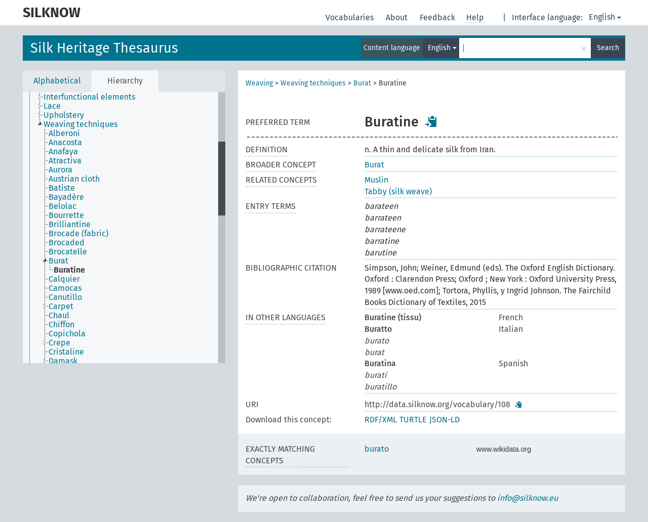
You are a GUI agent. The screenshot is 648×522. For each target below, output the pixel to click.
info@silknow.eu (527, 498)
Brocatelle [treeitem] (68, 251)
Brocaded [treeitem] (67, 242)
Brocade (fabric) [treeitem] (78, 233)
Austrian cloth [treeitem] (74, 179)
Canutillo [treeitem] (65, 297)
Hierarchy (125, 80)
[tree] (124, 227)
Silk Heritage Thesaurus (104, 48)
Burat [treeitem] (58, 261)
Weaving (259, 83)
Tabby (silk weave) (398, 191)
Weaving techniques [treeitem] (80, 124)
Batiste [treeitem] (62, 188)
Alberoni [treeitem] (64, 133)
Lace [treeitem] (52, 106)
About (398, 17)
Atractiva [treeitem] (65, 160)
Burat (362, 83)
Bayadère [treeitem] (66, 197)
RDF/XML (380, 419)
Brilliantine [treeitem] (70, 224)
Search (608, 48)
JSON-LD (444, 419)
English (605, 17)
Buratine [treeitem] (69, 270)
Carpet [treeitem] (61, 306)
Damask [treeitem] (63, 361)
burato (376, 449)
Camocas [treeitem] (65, 288)
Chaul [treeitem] (59, 315)
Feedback (438, 17)
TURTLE (413, 419)
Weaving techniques (313, 83)
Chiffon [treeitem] (61, 324)
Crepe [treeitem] (59, 342)
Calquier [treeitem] (64, 279)
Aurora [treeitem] (60, 170)
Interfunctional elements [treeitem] (89, 97)
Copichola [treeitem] (67, 333)
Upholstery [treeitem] (64, 115)
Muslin (376, 180)
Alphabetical (57, 80)
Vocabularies (351, 17)
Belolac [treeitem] (62, 206)
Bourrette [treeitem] (66, 215)
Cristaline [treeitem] (66, 352)
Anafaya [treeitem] (63, 151)
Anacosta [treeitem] (65, 142)
